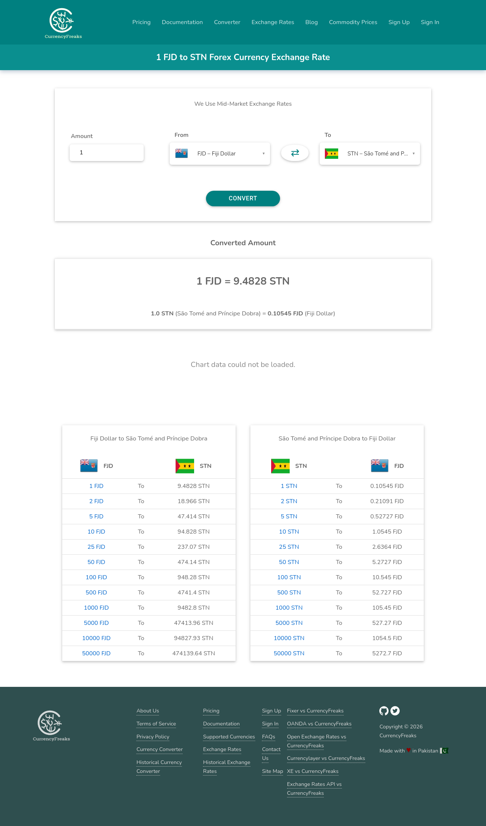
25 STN (289, 547)
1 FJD (96, 486)
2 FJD (96, 501)
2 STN (289, 501)
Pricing (141, 22)
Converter (227, 22)
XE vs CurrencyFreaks (313, 771)
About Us (147, 710)
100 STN (289, 577)
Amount (82, 136)
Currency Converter (159, 749)
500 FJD (96, 593)
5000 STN (289, 623)
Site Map (272, 771)
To (327, 135)
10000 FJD (96, 638)
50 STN (289, 562)
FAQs (268, 736)
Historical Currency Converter (159, 766)
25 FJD (96, 547)
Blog (311, 22)
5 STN (289, 516)
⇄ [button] (295, 153)
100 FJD (96, 577)
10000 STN (289, 638)
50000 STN (289, 653)
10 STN (289, 532)
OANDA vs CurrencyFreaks (319, 723)
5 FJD (96, 516)
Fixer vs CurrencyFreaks (315, 710)
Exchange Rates (273, 22)
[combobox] (220, 153)
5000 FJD (96, 623)
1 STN (289, 486)
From (181, 135)
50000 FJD (96, 653)
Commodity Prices (353, 22)
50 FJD (96, 562)
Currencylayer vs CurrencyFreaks (326, 758)
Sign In (430, 22)
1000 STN (289, 608)
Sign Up (399, 22)
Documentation (182, 22)
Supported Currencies (229, 736)
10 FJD (96, 532)
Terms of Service (156, 723)
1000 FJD (96, 608)
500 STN (289, 593)
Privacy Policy (152, 736)
